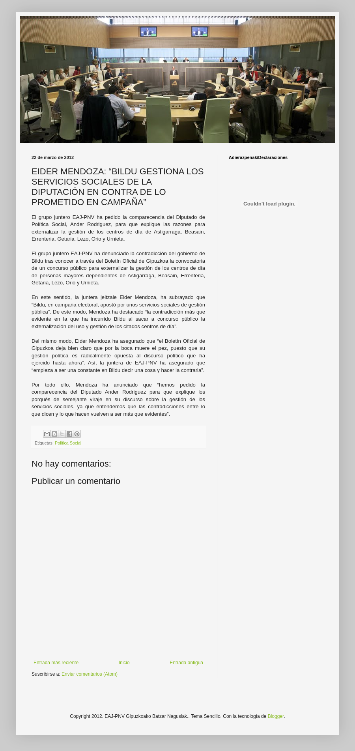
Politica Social (68, 443)
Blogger (276, 716)
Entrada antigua (186, 662)
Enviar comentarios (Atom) (90, 674)
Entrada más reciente (56, 662)
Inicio (124, 662)
